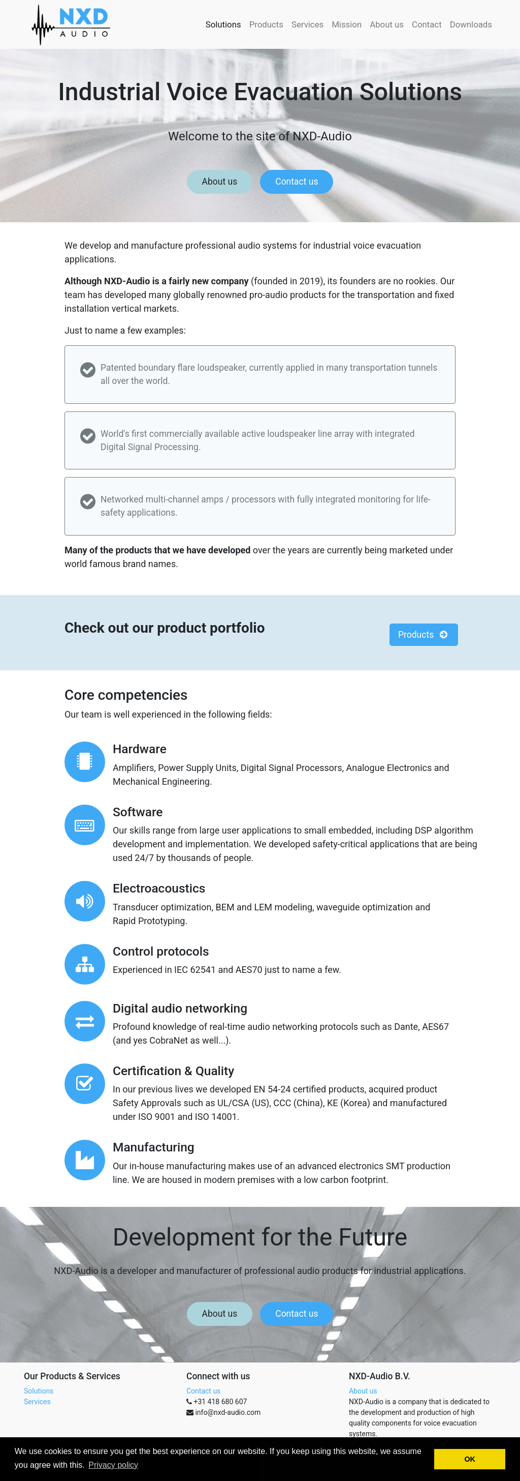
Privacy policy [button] (113, 1465)
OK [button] (469, 1459)
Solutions (38, 1391)
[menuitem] (223, 24)
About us (220, 181)
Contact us (296, 181)
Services (37, 1402)
